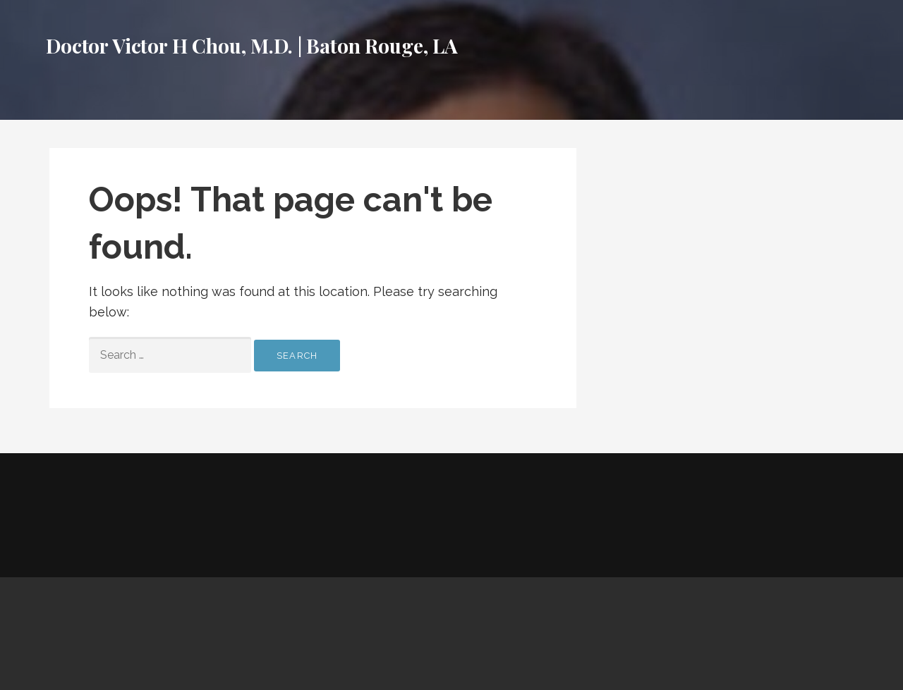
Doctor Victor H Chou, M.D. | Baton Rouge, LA (252, 45)
